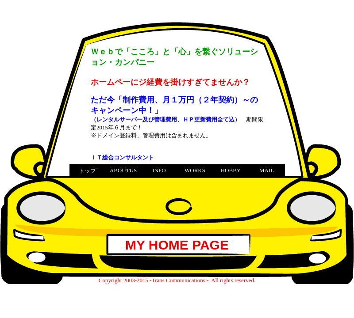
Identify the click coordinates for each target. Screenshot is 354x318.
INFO (158, 170)
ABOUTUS (123, 170)
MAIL (266, 170)
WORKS (195, 170)
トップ (87, 170)
